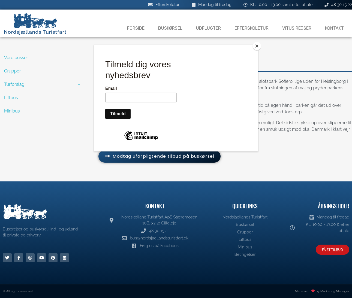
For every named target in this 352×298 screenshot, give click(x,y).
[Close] (257, 46)
